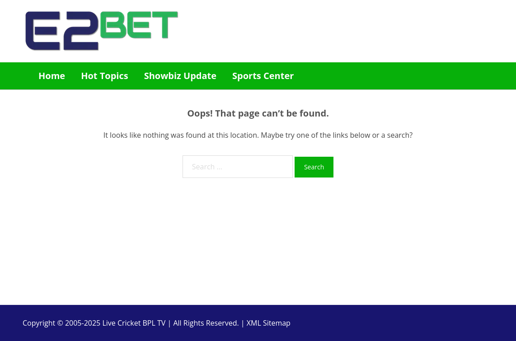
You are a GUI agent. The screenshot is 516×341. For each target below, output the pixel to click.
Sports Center (263, 76)
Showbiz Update (180, 76)
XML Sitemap (269, 323)
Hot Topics (104, 76)
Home (51, 76)
